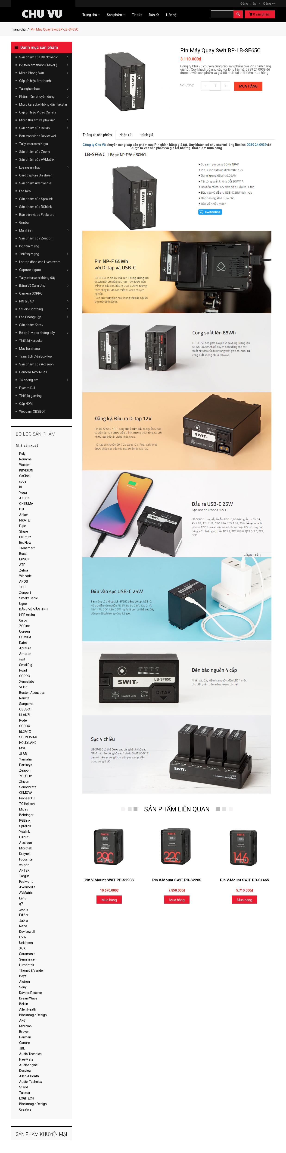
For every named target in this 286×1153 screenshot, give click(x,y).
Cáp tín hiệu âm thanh (35, 81)
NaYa (23, 926)
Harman (25, 1037)
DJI (21, 509)
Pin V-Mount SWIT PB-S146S (244, 880)
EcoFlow (25, 542)
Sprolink (25, 826)
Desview (25, 1070)
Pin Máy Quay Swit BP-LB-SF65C (220, 50)
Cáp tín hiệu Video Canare (37, 112)
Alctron (24, 981)
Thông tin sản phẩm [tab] (97, 135)
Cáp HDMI (26, 403)
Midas (23, 809)
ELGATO (25, 731)
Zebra (23, 570)
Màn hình (43, 230)
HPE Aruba (27, 615)
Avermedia (27, 887)
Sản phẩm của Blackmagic (43, 57)
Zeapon (25, 770)
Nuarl (23, 670)
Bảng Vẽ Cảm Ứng (43, 285)
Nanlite (24, 698)
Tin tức (137, 15)
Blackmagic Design (33, 1015)
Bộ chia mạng (29, 246)
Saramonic (27, 954)
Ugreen (24, 631)
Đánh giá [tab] (146, 135)
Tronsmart (27, 548)
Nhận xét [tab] (126, 135)
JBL (22, 1048)
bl (20, 487)
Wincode (25, 576)
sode (22, 481)
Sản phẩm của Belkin (43, 128)
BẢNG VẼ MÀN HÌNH (33, 609)
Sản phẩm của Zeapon (35, 238)
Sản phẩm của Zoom (34, 152)
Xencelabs (26, 681)
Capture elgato (43, 270)
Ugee (23, 604)
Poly (22, 454)
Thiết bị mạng (43, 254)
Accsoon (25, 843)
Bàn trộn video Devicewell (37, 136)
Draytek (25, 854)
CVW (22, 937)
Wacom (24, 465)
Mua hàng (248, 86)
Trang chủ (18, 29)
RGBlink (24, 820)
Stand (23, 1087)
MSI (22, 748)
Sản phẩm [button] (116, 15)
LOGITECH (26, 1098)
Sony (23, 987)
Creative (25, 1109)
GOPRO (24, 676)
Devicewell (27, 931)
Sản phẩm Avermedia (35, 183)
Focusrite (26, 859)
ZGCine (24, 626)
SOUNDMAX (28, 737)
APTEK (24, 870)
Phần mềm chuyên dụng (43, 96)
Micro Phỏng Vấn (43, 73)
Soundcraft (27, 787)
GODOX (24, 726)
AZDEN (24, 498)
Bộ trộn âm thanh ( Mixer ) (43, 65)
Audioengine (28, 1065)
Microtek (25, 848)
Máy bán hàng (29, 348)
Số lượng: (187, 85)
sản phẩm (259, 14)
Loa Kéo (25, 191)
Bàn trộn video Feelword (36, 215)
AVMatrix (26, 893)
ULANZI (24, 715)
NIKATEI (25, 520)
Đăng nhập (251, 3)
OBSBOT (25, 709)
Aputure (25, 648)
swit (22, 659)
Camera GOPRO (31, 293)
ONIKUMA (26, 504)
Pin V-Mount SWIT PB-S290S (109, 880)
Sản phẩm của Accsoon (36, 364)
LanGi (23, 898)
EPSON (24, 559)
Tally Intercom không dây (37, 278)
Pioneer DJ (27, 798)
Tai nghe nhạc (43, 89)
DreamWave (28, 998)
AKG (22, 1020)
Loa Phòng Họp (43, 317)
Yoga (23, 492)
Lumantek (26, 965)
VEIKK (23, 687)
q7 (21, 904)
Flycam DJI (27, 388)
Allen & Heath (29, 1076)
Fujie (22, 526)
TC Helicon (27, 804)
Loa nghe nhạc (43, 167)
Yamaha (25, 759)
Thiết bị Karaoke (31, 340)
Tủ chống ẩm (43, 380)
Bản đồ (154, 15)
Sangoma (26, 704)
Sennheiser (27, 959)
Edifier (23, 915)
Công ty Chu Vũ (94, 145)
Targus (24, 876)
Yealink (24, 831)
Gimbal (24, 222)
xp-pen (24, 865)
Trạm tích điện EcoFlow (36, 356)
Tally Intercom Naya (33, 144)
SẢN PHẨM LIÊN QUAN (177, 809)
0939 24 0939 (257, 145)
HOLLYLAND (28, 743)
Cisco (23, 620)
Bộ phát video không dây (43, 333)
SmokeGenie (28, 598)
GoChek (25, 476)
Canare (24, 1043)
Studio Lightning (43, 309)
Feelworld (26, 881)
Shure (23, 531)
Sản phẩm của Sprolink (36, 199)
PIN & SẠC (43, 301)
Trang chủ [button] (91, 15)
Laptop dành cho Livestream (40, 262)
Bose (23, 554)
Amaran (25, 654)
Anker (23, 515)
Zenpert (25, 592)
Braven (24, 1032)
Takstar (24, 1093)
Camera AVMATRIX (33, 372)
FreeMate (26, 1059)
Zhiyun (24, 781)
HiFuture (25, 537)
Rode (23, 720)
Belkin (23, 1004)
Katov (23, 642)
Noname (25, 459)
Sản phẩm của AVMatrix (36, 159)
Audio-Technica (30, 1082)
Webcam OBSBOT (32, 411)
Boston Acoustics (32, 692)
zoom (23, 909)
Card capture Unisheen (36, 175)
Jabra (23, 920)
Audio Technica (30, 1054)
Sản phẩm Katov (31, 325)
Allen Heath (27, 1009)
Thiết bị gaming (30, 396)
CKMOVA (25, 793)
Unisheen (26, 943)
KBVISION (26, 470)
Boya (23, 976)
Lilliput (23, 837)
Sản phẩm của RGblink (35, 207)
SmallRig (25, 665)
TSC (22, 587)
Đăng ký (269, 3)
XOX (22, 948)
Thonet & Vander (31, 970)
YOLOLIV (25, 776)
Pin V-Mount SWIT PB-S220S (176, 880)
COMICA (25, 637)
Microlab (25, 1026)
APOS (23, 581)
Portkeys (25, 765)
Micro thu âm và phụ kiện (43, 120)
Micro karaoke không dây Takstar (43, 104)
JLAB (23, 754)
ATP (22, 565)
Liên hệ (171, 15)
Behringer (26, 815)
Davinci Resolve (30, 993)
